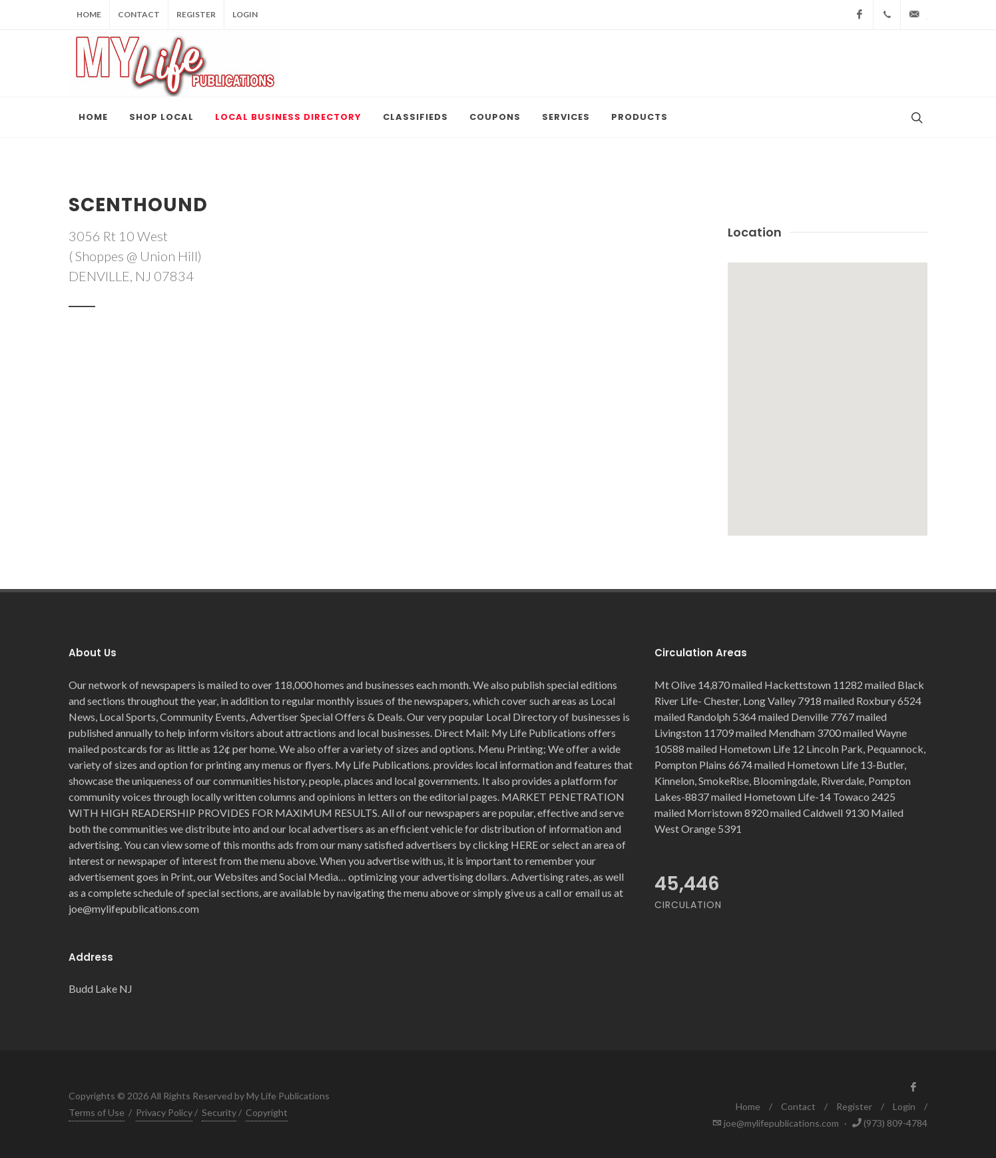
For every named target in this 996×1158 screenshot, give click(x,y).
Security (219, 1112)
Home (89, 14)
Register (196, 14)
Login (245, 14)
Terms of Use (96, 1112)
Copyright (267, 1112)
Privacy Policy (164, 1112)
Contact (139, 14)
